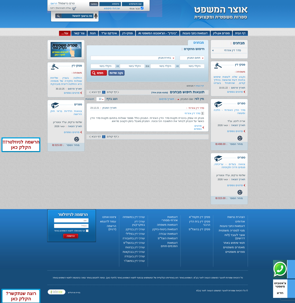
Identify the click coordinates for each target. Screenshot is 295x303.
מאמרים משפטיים (234, 247)
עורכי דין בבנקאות (134, 251)
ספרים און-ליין (221, 33)
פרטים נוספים (235, 91)
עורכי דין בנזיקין (135, 229)
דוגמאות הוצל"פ (168, 238)
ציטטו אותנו (109, 217)
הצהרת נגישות (236, 217)
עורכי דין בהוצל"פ (134, 242)
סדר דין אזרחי (192, 113)
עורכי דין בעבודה (134, 256)
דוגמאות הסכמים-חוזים (169, 244)
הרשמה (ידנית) (111, 227)
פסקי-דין (127, 33)
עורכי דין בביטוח (135, 247)
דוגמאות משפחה (167, 224)
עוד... (64, 33)
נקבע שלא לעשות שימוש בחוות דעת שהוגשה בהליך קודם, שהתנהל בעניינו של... (229, 81)
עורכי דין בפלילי (135, 233)
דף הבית (240, 33)
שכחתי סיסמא (112, 8)
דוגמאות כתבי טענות (195, 33)
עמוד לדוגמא (108, 221)
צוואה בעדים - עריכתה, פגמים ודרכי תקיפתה (229, 166)
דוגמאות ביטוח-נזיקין (165, 229)
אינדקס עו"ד (109, 33)
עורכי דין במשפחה (134, 217)
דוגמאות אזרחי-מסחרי (170, 218)
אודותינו (240, 221)
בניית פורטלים (74, 292)
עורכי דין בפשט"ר (134, 260)
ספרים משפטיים (235, 251)
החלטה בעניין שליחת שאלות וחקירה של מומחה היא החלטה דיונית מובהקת (66, 80)
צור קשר (79, 33)
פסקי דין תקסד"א (199, 217)
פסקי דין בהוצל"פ (199, 229)
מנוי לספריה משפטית (232, 230)
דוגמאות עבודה (168, 233)
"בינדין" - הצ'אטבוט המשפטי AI (157, 33)
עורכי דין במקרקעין (138, 223)
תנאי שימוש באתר (234, 242)
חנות (93, 33)
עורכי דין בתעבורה (134, 238)
